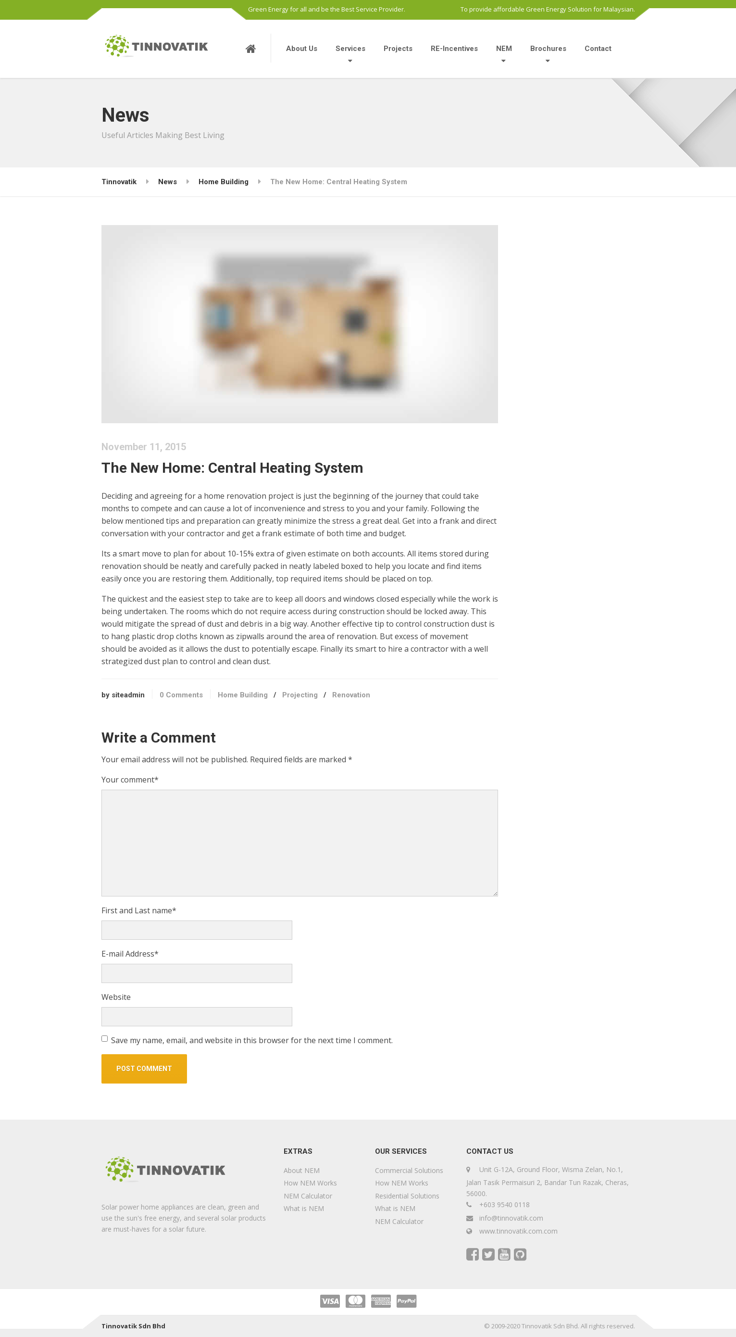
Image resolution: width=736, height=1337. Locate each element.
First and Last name (138, 910)
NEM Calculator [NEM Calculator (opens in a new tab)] (308, 1195)
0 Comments (181, 695)
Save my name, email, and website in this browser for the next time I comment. (252, 1040)
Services (350, 48)
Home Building (243, 695)
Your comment (130, 779)
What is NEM (304, 1208)
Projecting (300, 695)
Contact (598, 48)
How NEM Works (310, 1182)
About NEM (302, 1170)
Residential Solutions (407, 1195)
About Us (301, 48)
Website (116, 997)
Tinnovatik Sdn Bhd (133, 1326)
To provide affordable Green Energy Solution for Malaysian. (548, 9)
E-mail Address (130, 953)
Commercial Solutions (409, 1170)
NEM (504, 48)
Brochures (548, 48)
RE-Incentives (454, 48)
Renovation (351, 695)
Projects (398, 48)
